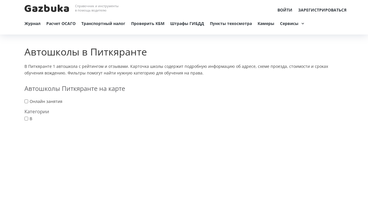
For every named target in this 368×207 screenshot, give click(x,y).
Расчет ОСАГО (61, 23)
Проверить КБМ (147, 23)
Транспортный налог (103, 23)
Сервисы (289, 23)
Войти (284, 10)
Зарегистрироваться (322, 10)
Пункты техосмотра (231, 23)
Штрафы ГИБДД (187, 23)
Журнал (32, 23)
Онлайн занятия (46, 101)
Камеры (266, 23)
